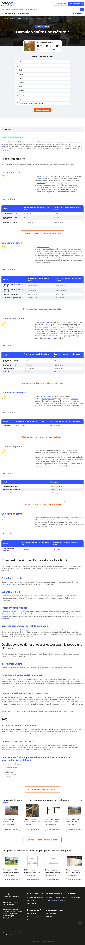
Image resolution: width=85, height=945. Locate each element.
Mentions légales (51, 913)
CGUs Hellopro (50, 917)
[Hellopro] (3, 18)
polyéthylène (47, 396)
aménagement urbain (37, 679)
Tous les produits (9, 13)
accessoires (41, 616)
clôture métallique (43, 322)
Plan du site (31, 920)
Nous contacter (32, 913)
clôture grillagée (50, 338)
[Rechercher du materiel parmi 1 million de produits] (82, 9)
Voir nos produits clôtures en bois (42, 789)
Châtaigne (21, 95)
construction (41, 183)
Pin (19, 62)
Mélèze (20, 82)
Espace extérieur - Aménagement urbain (15, 18)
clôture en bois (42, 176)
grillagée (7, 584)
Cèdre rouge (22, 66)
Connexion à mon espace (35, 897)
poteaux (48, 327)
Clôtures (31, 18)
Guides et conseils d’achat (35, 917)
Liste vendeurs (32, 903)
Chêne (20, 74)
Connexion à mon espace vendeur (56, 897)
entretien (40, 464)
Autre (20, 99)
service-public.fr (11, 745)
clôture (13, 142)
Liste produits (31, 900)
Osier (19, 78)
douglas (48, 192)
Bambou (20, 91)
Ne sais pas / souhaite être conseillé (30, 103)
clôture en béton (43, 247)
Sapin (20, 70)
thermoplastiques (48, 399)
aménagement (7, 146)
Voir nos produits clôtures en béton (42, 840)
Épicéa (20, 86)
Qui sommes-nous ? (24, 13)
